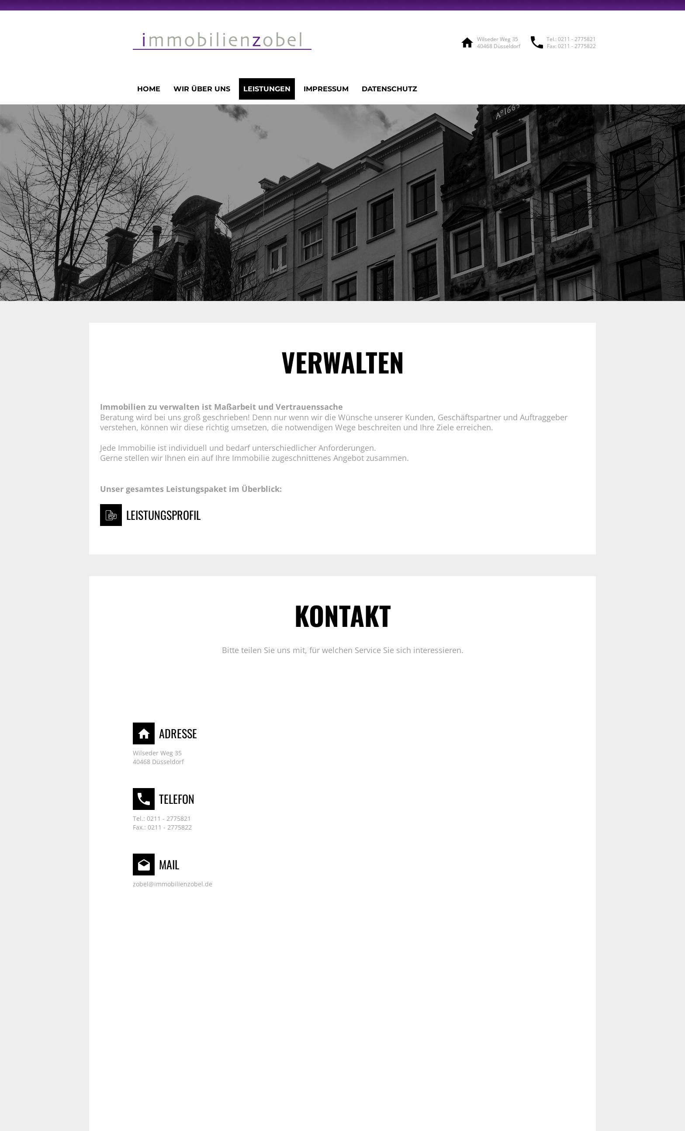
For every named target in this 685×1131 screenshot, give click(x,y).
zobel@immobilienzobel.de (172, 884)
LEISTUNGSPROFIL (163, 514)
